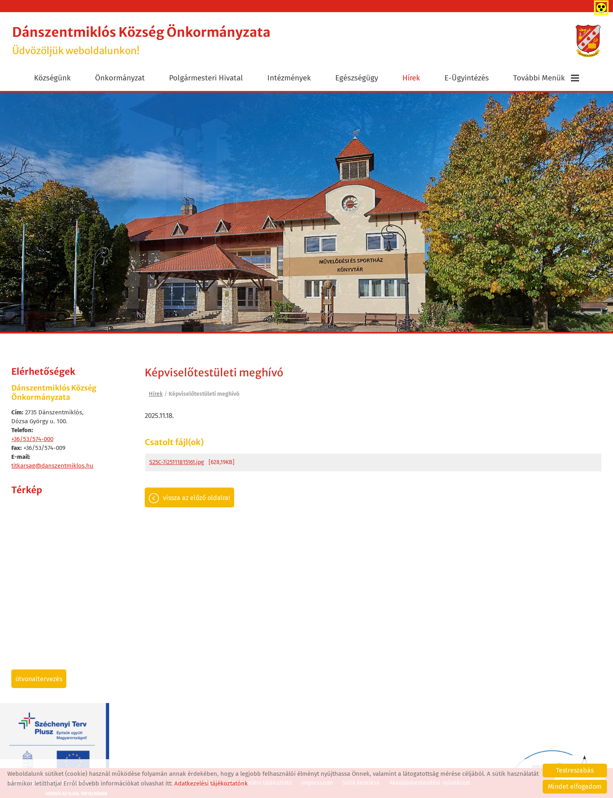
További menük (546, 77)
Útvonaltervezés (38, 679)
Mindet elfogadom (575, 786)
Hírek (411, 77)
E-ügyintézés (466, 77)
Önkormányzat (120, 77)
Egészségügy (356, 77)
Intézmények (289, 77)
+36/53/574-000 (32, 439)
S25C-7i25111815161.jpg (176, 462)
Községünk (52, 77)
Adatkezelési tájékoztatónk (211, 783)
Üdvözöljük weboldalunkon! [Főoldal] (141, 40)
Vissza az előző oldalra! (196, 498)
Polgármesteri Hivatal (206, 77)
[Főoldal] (588, 41)
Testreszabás (575, 770)
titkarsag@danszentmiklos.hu (52, 465)
